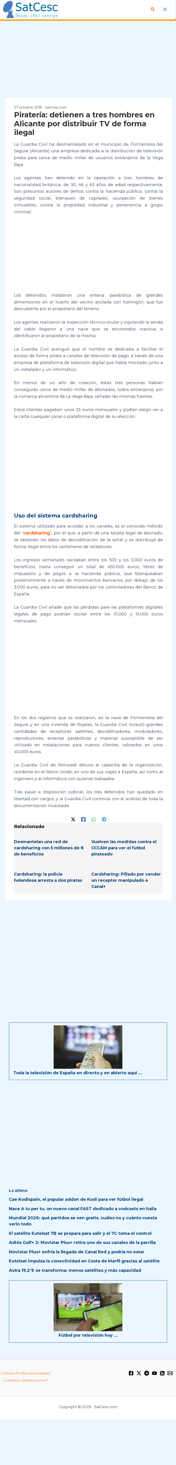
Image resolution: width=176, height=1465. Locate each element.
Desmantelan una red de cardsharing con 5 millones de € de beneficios (49, 847)
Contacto (8, 1373)
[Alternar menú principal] (165, 9)
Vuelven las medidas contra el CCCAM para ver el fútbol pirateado (124, 847)
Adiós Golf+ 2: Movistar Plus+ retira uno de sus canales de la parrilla (82, 1242)
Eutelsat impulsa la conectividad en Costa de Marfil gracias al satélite (84, 1260)
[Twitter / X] (73, 818)
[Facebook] (83, 818)
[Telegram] (104, 818)
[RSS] (162, 1372)
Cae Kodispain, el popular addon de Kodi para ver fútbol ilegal (76, 1199)
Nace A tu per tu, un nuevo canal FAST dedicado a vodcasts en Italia (83, 1208)
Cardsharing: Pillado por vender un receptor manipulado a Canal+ (126, 880)
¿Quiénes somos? (34, 1380)
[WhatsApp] (93, 818)
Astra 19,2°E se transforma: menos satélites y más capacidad (75, 1270)
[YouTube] (154, 1372)
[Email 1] (170, 1372)
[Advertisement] (88, 60)
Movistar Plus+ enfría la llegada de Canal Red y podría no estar (76, 1251)
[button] (153, 9)
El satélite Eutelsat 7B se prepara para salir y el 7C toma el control (80, 1233)
